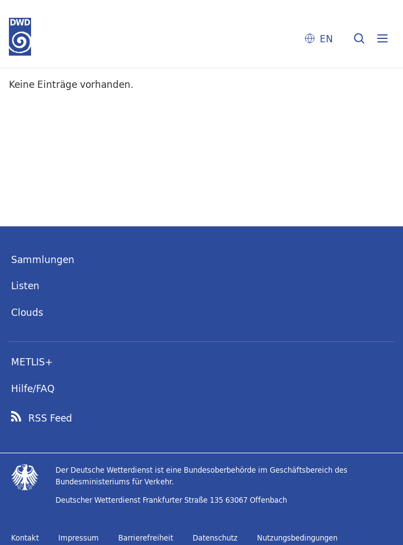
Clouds (27, 312)
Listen (25, 286)
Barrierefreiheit (145, 538)
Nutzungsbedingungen (297, 538)
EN (326, 39)
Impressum (78, 538)
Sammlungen (42, 259)
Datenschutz (215, 538)
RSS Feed (50, 418)
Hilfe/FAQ (32, 388)
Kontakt (25, 538)
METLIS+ (32, 362)
